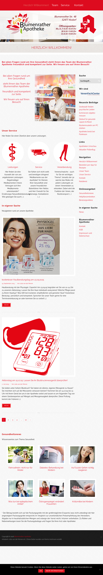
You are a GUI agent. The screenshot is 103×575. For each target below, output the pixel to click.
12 (26, 420)
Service (65, 5)
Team (55, 5)
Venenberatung (64, 167)
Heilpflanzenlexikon (87, 197)
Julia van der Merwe (26, 283)
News (81, 212)
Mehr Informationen (54, 571)
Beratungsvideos (86, 200)
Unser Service (9, 131)
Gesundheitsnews (86, 193)
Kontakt (78, 5)
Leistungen (13, 167)
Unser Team (84, 171)
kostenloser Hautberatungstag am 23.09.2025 (23, 280)
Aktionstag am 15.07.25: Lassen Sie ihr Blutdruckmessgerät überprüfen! (35, 380)
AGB (81, 230)
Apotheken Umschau (87, 146)
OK (41, 571)
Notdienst (83, 181)
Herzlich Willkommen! (36, 5)
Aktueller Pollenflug (87, 150)
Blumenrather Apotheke (22, 536)
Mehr (6, 305)
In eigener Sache (11, 206)
